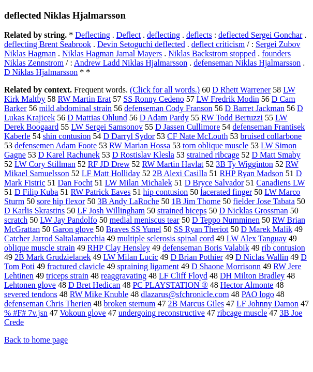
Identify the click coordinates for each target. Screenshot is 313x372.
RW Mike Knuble (99, 294)
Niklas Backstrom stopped (212, 53)
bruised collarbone (271, 136)
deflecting (163, 34)
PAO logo (258, 294)
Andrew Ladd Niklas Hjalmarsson (130, 62)
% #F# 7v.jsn (26, 312)
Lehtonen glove (30, 285)
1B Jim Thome (196, 201)
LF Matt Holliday (111, 173)
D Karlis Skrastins (34, 210)
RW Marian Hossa (139, 145)
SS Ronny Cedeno (153, 99)
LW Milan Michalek (138, 182)
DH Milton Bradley (252, 275)
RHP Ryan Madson (251, 173)
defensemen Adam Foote (55, 145)
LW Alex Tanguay (257, 238)
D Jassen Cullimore (187, 126)
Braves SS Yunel (133, 229)
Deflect (128, 34)
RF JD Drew (109, 164)
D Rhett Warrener (241, 89)
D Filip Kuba (36, 192)
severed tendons (30, 294)
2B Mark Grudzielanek (52, 257)
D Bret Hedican (94, 285)
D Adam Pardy (164, 117)
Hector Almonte (247, 285)
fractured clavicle (76, 266)
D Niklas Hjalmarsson (41, 72)
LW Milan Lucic (130, 257)
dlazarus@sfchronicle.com (185, 294)
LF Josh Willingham (111, 210)
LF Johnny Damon (267, 303)
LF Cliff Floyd (183, 275)
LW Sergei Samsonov (107, 126)
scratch (15, 219)
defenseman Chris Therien (48, 303)
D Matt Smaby (276, 154)
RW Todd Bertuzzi (232, 117)
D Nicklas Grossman (253, 210)
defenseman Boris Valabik (205, 247)
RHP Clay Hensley (118, 247)
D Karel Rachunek (69, 154)
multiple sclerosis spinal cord (165, 238)
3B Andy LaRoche (128, 201)
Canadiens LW (280, 182)
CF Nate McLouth (197, 136)
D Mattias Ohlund (97, 117)
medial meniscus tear (145, 219)
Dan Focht (75, 182)
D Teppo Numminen (226, 219)
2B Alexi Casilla (180, 173)
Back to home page (36, 339)
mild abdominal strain (75, 108)
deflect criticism (218, 44)
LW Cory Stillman (45, 164)
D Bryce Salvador (214, 182)
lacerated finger (226, 192)
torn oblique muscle (215, 145)
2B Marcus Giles (196, 303)
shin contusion (67, 136)
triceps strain (67, 275)
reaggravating (123, 275)
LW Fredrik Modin (228, 99)
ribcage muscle (242, 312)
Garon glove (73, 229)
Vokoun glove (83, 312)
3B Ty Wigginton (244, 164)
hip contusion (165, 192)
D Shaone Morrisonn (226, 266)
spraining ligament (148, 266)
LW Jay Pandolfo (68, 219)
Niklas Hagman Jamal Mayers (112, 53)
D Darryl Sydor (129, 136)
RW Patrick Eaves (100, 192)
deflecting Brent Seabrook (47, 44)
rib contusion (283, 247)
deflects (199, 34)
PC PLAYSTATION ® (169, 285)
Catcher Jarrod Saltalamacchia (54, 238)
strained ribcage (213, 154)
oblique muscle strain (39, 247)
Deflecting (92, 34)
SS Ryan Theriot (201, 229)
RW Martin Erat (84, 99)
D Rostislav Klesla (143, 154)
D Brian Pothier (197, 257)
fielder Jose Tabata (263, 201)
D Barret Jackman (255, 108)
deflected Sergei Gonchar (260, 34)
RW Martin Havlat (173, 164)
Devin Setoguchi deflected (141, 44)
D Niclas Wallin (261, 257)
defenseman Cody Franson (168, 108)
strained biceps (182, 210)
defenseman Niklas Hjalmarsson (247, 62)
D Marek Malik (267, 229)
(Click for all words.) (165, 89)
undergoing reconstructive (161, 312)
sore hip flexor (61, 201)
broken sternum (130, 303)
